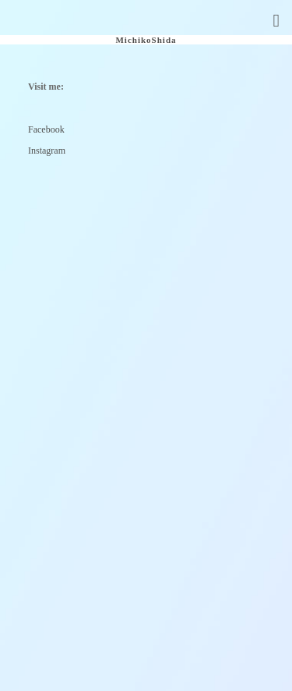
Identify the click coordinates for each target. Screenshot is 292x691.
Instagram (46, 150)
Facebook (46, 129)
